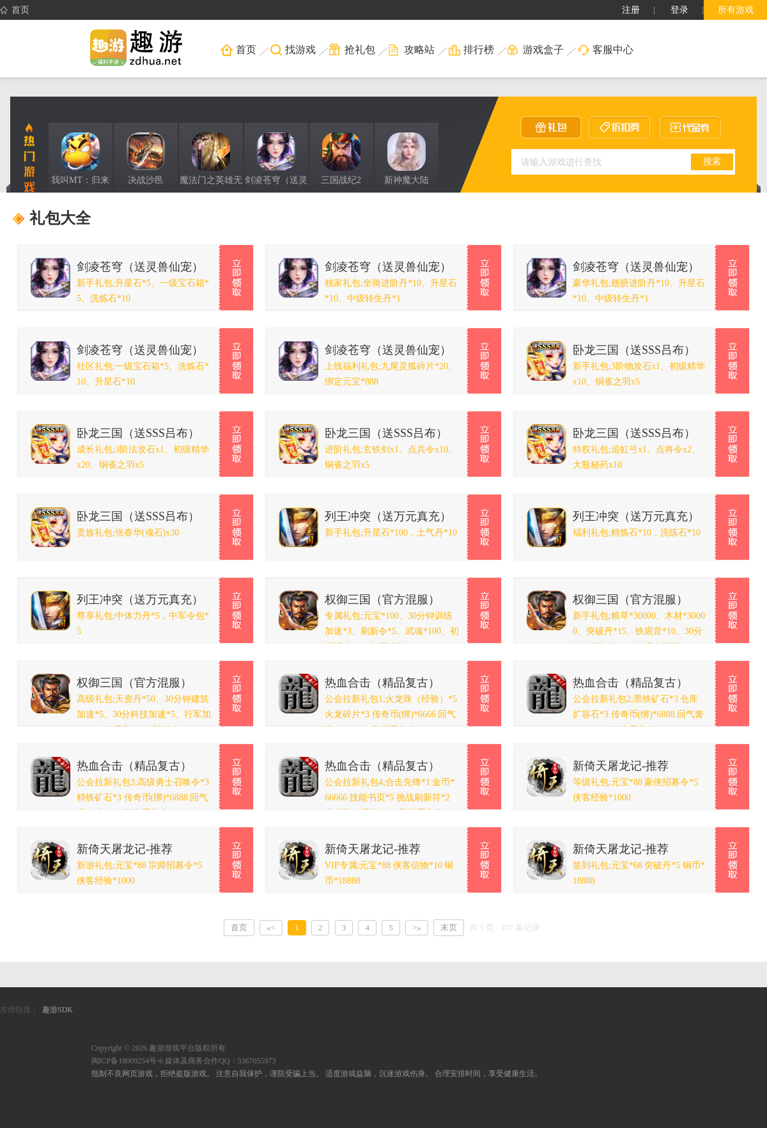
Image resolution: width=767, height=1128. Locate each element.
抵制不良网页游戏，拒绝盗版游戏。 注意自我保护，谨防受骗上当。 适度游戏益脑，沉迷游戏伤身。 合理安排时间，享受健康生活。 (316, 1073)
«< (271, 927)
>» (416, 927)
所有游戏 (736, 10)
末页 (448, 927)
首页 (14, 10)
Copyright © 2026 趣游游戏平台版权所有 (158, 1048)
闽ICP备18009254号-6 (127, 1060)
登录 (679, 10)
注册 (631, 10)
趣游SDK (57, 1009)
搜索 (712, 161)
